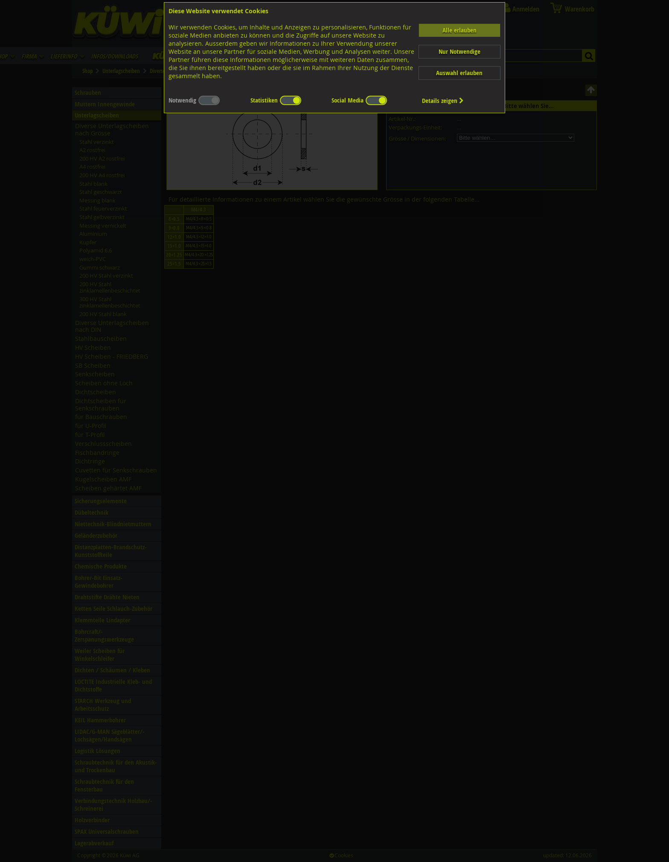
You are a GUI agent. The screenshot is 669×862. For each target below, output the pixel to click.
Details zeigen (443, 100)
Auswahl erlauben (459, 72)
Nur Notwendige (459, 51)
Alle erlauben (459, 30)
